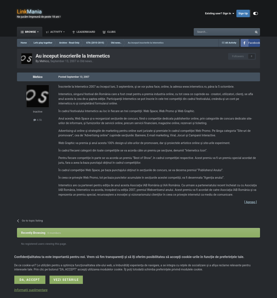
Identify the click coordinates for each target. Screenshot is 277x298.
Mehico (44, 61)
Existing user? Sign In (219, 13)
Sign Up (243, 13)
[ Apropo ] (250, 202)
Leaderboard (85, 31)
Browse (30, 31)
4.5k (37, 119)
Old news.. (86, 61)
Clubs (110, 31)
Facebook (254, 42)
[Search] (213, 32)
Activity (56, 31)
